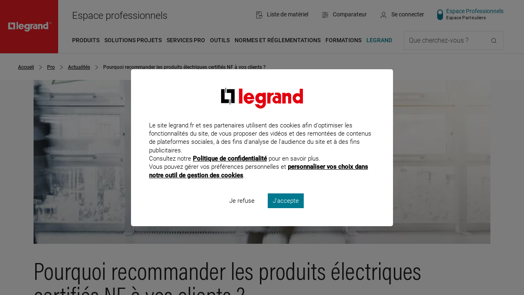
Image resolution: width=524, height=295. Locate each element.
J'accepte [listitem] (286, 211)
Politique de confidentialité (230, 169)
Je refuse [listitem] (242, 211)
